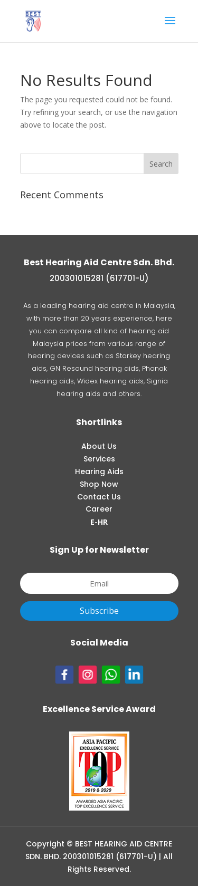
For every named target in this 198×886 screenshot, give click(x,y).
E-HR (99, 522)
